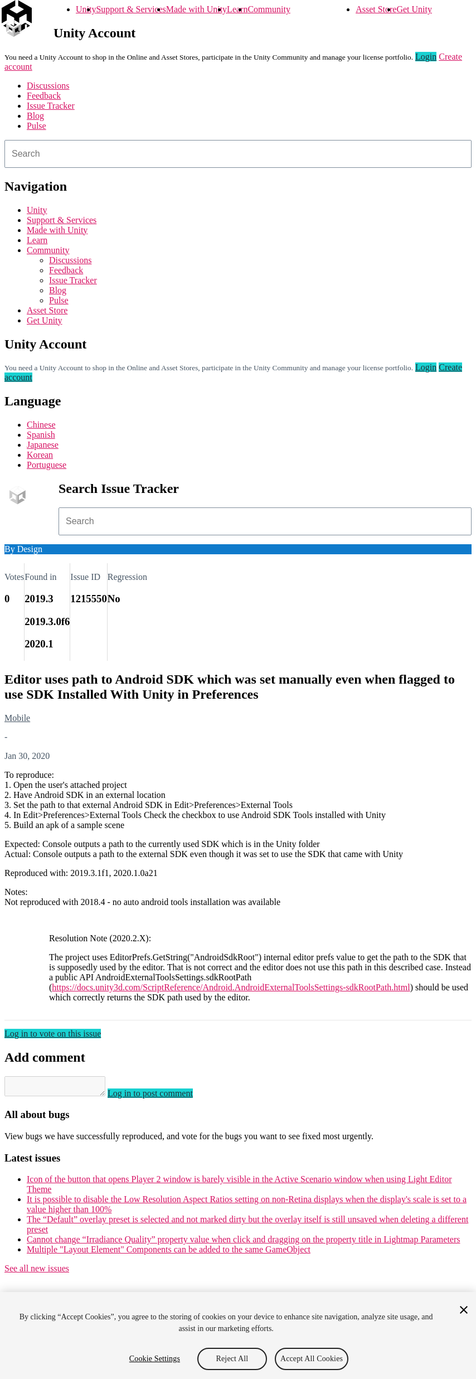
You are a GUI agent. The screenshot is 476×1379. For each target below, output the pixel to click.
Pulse (36, 125)
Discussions (48, 85)
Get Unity (414, 9)
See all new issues (36, 1271)
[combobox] (238, 154)
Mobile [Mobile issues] (17, 718)
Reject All (232, 1358)
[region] (238, 1335)
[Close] (463, 1310)
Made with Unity (196, 9)
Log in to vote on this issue (52, 1033)
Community (268, 9)
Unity (86, 9)
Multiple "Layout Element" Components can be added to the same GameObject (168, 1252)
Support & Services (131, 9)
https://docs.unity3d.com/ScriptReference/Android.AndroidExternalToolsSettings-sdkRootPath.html (231, 987)
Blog (35, 115)
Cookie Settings (154, 1358)
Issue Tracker (51, 105)
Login (425, 56)
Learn (237, 9)
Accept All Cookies (311, 1358)
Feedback (44, 95)
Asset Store (376, 9)
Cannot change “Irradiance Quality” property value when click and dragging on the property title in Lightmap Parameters (243, 1242)
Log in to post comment (161, 1096)
